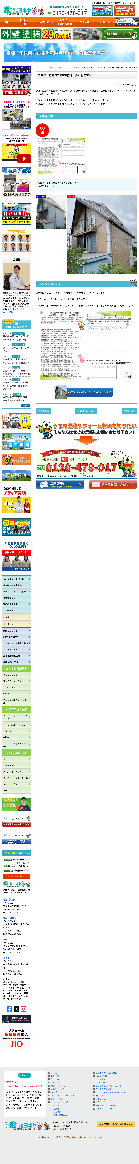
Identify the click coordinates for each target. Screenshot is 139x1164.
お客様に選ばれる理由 (64, 22)
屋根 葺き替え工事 (11, 655)
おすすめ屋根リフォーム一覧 (108, 1085)
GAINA (6, 693)
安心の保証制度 (10, 604)
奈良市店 (57, 1111)
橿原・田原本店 (60, 1115)
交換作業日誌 (9, 597)
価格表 (6, 617)
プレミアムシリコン (12, 681)
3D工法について (10, 637)
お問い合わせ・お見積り (106, 1105)
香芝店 (56, 1105)
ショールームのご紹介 (127, 22)
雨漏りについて (10, 630)
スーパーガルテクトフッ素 (15, 777)
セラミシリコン (10, 674)
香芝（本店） (9, 899)
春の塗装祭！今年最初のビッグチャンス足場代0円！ (16, 338)
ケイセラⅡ (8, 731)
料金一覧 (105, 22)
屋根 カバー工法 (10, 662)
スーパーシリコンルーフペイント (16, 349)
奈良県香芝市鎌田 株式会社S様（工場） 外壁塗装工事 (16, 361)
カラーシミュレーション (14, 591)
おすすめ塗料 (101, 1076)
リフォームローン (11, 623)
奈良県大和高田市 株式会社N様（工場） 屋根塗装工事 (16, 372)
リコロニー (8, 759)
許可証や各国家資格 (12, 585)
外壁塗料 (102, 1079)
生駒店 (56, 1108)
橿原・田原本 (9, 917)
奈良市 (6, 957)
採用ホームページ (103, 1102)
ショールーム (9, 610)
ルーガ (6, 790)
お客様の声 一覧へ (86, 411)
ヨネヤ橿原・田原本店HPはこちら (116, 1123)
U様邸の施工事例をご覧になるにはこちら (84, 392)
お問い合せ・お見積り (16, 876)
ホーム (54, 1072)
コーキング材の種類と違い (15, 643)
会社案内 (44, 22)
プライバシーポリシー (105, 1108)
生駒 (5, 939)
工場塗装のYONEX (103, 1089)
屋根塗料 (102, 1082)
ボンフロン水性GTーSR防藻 (15, 701)
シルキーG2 (8, 765)
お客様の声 (56, 1082)
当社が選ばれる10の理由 (14, 579)
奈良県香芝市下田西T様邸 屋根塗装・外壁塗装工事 (16, 399)
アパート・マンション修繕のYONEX (111, 1092)
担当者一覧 (23, 22)
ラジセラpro (9, 687)
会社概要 (99, 1095)
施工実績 (85, 22)
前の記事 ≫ (129, 411)
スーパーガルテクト (12, 771)
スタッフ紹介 (101, 1098)
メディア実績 (56, 1098)
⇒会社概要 (8, 312)
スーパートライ (10, 784)
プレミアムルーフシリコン (15, 724)
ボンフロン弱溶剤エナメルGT (15, 745)
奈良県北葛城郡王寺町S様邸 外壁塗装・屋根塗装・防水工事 (16, 385)
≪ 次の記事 (43, 411)
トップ (7, 22)
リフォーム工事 (10, 649)
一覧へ (24, 405)
